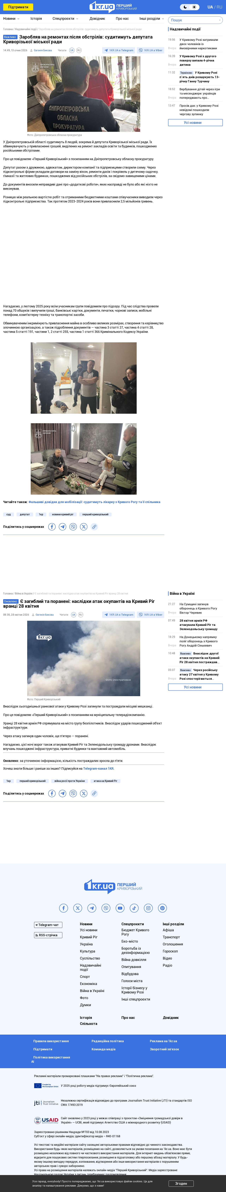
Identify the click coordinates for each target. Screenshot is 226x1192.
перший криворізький (95, 514)
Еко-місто (129, 941)
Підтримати (18, 7)
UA (210, 7)
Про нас (122, 18)
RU (219, 7)
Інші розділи (149, 18)
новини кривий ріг (62, 514)
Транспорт (171, 937)
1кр (41, 514)
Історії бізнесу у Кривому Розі (134, 990)
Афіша (168, 930)
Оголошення (173, 944)
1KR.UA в (121, 50)
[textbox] (193, 20)
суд (8, 514)
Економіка (88, 984)
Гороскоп (170, 951)
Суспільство (90, 958)
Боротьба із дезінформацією (135, 950)
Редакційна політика (108, 1041)
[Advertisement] (83, 563)
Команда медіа (103, 1049)
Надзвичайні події (90, 967)
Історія (36, 18)
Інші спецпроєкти (135, 999)
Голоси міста (131, 981)
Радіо (167, 965)
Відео (167, 958)
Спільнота (88, 1024)
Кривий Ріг (88, 937)
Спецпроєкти (63, 18)
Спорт (85, 977)
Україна (86, 944)
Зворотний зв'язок (164, 1049)
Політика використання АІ (50, 1059)
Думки (85, 1005)
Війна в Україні (92, 991)
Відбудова (130, 974)
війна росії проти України (70, 781)
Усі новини (192, 122)
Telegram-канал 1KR (98, 768)
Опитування (131, 967)
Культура (87, 951)
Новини (9, 18)
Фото (84, 998)
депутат (25, 514)
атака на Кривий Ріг (105, 781)
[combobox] (193, 20)
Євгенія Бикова (43, 50)
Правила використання (51, 1041)
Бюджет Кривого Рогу (135, 932)
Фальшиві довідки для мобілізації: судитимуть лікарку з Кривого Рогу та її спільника (94, 502)
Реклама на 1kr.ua (163, 1041)
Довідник (97, 18)
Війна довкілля (133, 960)
